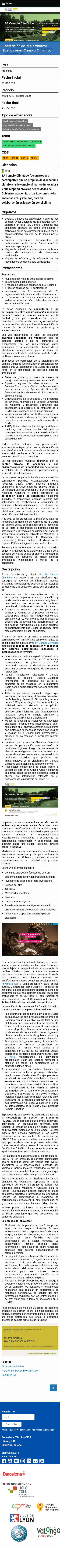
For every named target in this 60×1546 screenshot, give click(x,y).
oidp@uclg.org (10, 1452)
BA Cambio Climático (46, 642)
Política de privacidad (44, 1430)
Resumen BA (9, 1374)
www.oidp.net (10, 1456)
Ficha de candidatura (13, 1366)
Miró (12, 1056)
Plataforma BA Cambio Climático (20, 1370)
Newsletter (8, 1411)
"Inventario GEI (10, 983)
